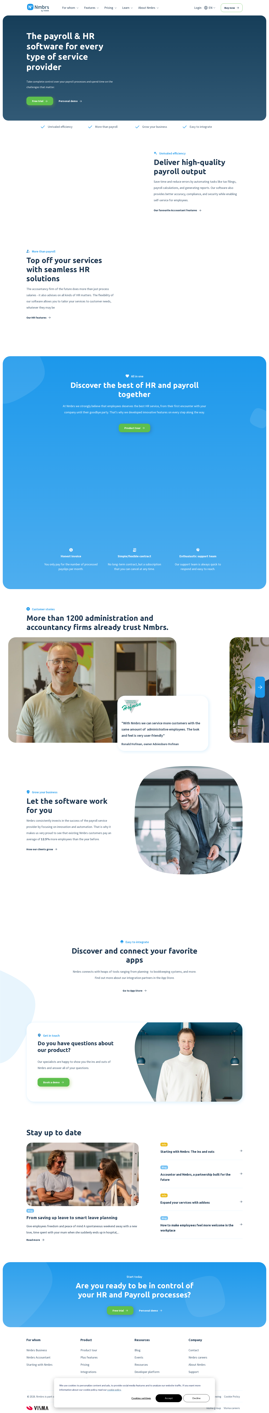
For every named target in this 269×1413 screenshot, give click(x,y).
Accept (169, 1398)
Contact (194, 1350)
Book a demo (53, 1082)
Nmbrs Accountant (38, 1357)
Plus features (89, 1357)
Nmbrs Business (36, 1350)
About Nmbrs (197, 1364)
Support (194, 1371)
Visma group (213, 1408)
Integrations (88, 1371)
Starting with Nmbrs (39, 1364)
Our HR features (38, 317)
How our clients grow (41, 849)
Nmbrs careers (198, 1357)
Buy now (231, 7)
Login (197, 7)
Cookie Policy (232, 1396)
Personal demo (70, 101)
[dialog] (134, 1392)
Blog (137, 1350)
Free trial (40, 101)
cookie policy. (114, 1389)
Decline (196, 1398)
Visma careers (232, 1408)
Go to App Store (135, 990)
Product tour (134, 428)
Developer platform (147, 1371)
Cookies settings (141, 1398)
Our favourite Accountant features (177, 210)
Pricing (84, 1364)
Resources (141, 1364)
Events (138, 1357)
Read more (35, 1240)
